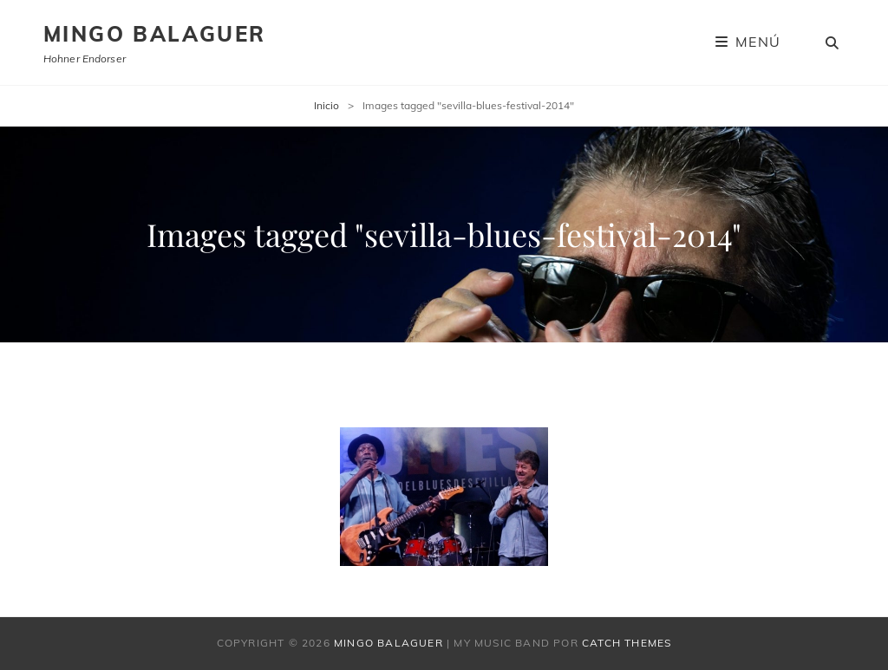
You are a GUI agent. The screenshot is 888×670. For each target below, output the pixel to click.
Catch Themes (626, 642)
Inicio (326, 105)
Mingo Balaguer (154, 34)
